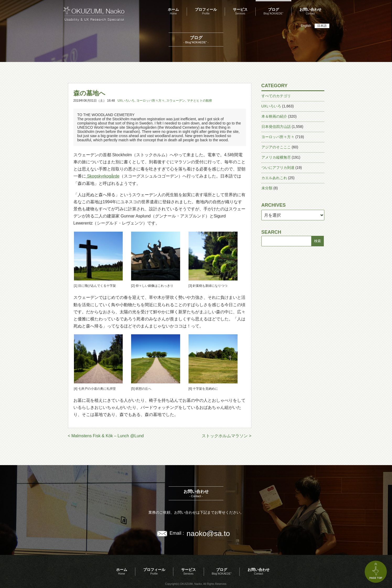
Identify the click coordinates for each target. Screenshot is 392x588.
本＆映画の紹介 (274, 116)
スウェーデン (175, 100)
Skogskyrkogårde (103, 176)
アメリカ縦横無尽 (276, 157)
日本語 (322, 26)
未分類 (266, 188)
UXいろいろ (126, 100)
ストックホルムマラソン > (226, 436)
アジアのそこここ (276, 147)
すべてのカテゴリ (276, 96)
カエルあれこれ (274, 178)
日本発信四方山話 (276, 126)
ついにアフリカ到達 (277, 167)
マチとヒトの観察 (199, 100)
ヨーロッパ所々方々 (150, 100)
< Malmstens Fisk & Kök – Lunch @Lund (106, 436)
